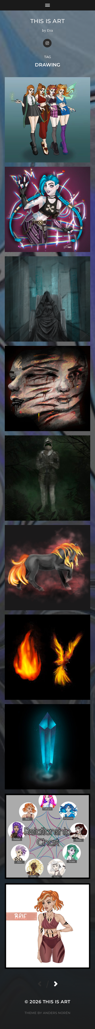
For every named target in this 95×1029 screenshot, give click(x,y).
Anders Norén (56, 1013)
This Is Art (47, 21)
